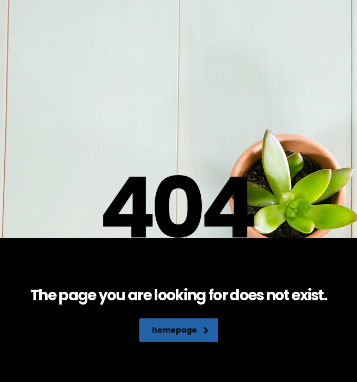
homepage (180, 330)
